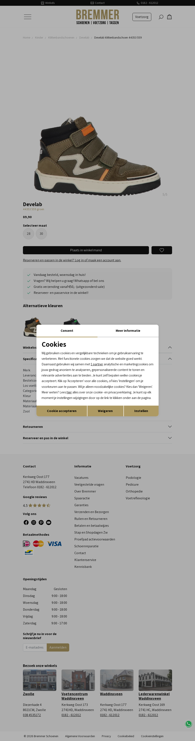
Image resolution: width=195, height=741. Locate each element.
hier (144, 390)
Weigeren (105, 414)
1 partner (101, 361)
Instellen (141, 414)
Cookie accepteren (61, 414)
